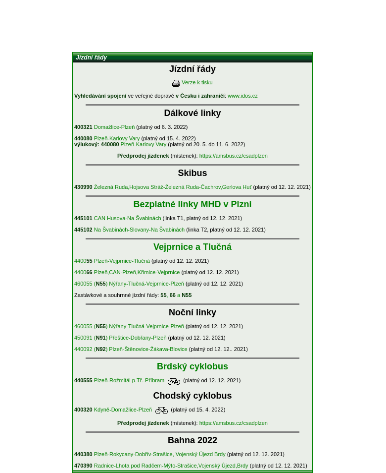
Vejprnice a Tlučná (192, 247)
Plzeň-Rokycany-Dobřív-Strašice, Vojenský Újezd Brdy (150, 454)
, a (176, 295)
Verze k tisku (197, 82)
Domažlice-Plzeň (104, 127)
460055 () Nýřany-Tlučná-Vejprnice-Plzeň (129, 284)
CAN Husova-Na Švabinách (117, 218)
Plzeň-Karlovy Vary (107, 138)
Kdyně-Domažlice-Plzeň (113, 410)
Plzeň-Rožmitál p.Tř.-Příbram (119, 380)
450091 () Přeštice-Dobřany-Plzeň (120, 338)
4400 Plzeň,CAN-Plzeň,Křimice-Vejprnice (127, 272)
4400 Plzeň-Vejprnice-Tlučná (112, 261)
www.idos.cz (243, 96)
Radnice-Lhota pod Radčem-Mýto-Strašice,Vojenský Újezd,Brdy (161, 466)
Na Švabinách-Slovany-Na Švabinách (129, 230)
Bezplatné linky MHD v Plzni (192, 204)
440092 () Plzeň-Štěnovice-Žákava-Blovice (131, 349)
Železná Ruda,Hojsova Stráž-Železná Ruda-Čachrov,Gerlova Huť (163, 187)
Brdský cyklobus (192, 366)
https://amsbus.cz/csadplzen (233, 156)
